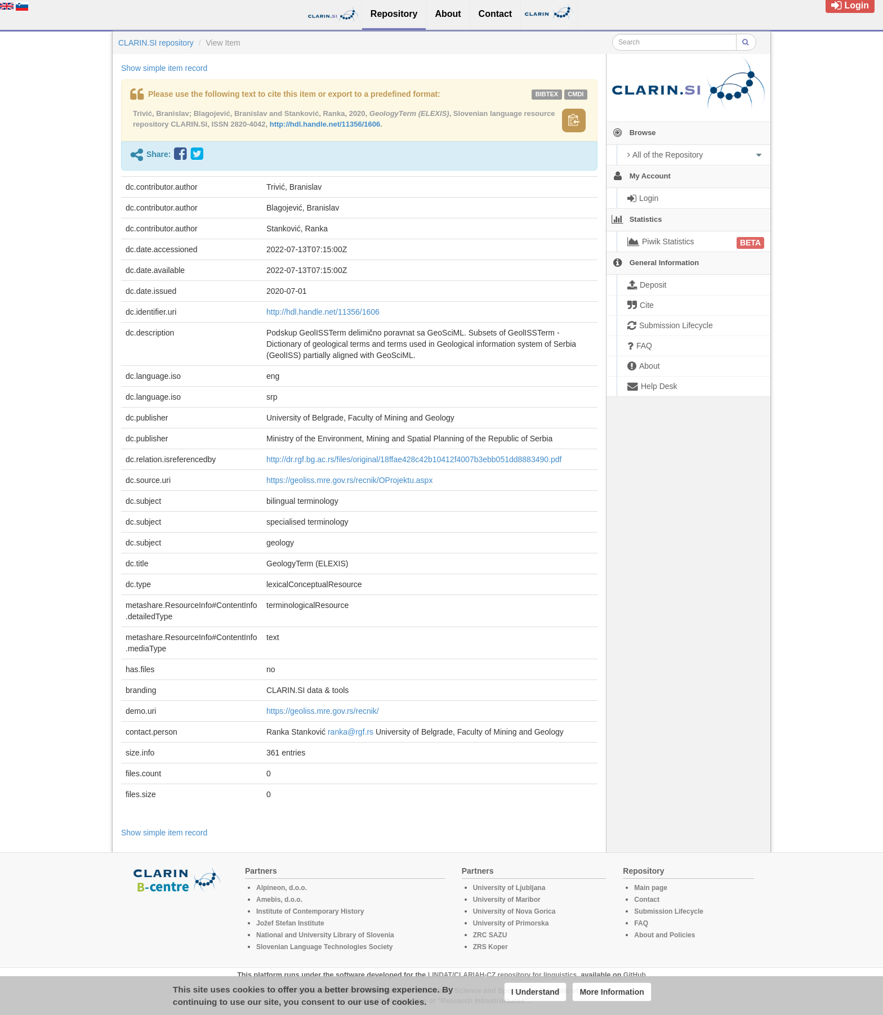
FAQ (641, 923)
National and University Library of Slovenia (325, 935)
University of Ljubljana (509, 888)
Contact (646, 900)
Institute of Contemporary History (310, 911)
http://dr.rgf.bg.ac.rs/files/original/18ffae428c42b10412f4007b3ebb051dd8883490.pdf (413, 459)
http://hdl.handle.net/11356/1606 (325, 124)
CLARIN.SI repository (156, 42)
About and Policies (664, 935)
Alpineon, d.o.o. (281, 888)
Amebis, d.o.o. (279, 900)
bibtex (547, 94)
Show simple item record (164, 68)
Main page (650, 888)
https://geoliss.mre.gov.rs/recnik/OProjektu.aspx (349, 480)
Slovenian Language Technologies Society (324, 947)
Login (850, 5)
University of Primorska (511, 923)
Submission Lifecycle (668, 911)
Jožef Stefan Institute (290, 923)
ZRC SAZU (490, 935)
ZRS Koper (490, 947)
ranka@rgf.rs (350, 731)
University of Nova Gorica (514, 911)
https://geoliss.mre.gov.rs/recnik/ (322, 711)
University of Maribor (507, 900)
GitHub (634, 975)
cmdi (575, 94)
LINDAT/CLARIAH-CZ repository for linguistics (502, 975)
